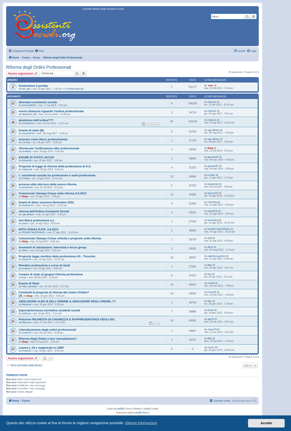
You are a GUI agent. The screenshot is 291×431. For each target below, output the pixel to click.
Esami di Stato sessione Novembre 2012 (46, 202)
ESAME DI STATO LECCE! (36, 157)
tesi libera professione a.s (36, 220)
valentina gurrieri (216, 256)
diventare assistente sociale (38, 102)
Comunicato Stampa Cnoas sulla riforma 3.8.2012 (52, 193)
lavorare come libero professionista (43, 139)
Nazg (210, 148)
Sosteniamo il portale (33, 85)
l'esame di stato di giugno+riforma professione (51, 274)
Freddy (25, 178)
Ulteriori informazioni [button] (141, 423)
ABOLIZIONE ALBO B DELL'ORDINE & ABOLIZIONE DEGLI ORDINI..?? (67, 301)
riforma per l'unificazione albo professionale (49, 148)
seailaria (26, 151)
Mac (209, 265)
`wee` (210, 85)
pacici (25, 223)
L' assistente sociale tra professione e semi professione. (57, 175)
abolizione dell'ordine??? (36, 120)
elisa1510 (212, 211)
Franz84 (211, 292)
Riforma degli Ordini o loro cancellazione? (48, 338)
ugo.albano (213, 130)
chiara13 (26, 350)
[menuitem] (39, 51)
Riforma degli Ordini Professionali (38, 67)
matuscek (27, 169)
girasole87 (213, 157)
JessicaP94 (28, 133)
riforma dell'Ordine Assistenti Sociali (44, 211)
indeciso (211, 102)
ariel (209, 238)
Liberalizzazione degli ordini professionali (47, 329)
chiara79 (26, 259)
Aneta (210, 310)
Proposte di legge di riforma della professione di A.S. (55, 166)
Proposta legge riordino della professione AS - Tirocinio (57, 256)
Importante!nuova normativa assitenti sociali (49, 310)
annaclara (212, 220)
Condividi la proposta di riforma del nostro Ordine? (54, 292)
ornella (211, 283)
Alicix (25, 250)
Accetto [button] (266, 423)
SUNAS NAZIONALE (33, 232)
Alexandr (26, 304)
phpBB (120, 409)
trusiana (26, 268)
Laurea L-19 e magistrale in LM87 (41, 347)
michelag (212, 202)
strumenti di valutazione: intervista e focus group (52, 247)
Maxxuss (26, 322)
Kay (24, 277)
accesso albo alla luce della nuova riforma (48, 184)
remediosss (28, 123)
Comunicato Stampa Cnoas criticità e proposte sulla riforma (60, 238)
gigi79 (210, 319)
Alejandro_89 (29, 114)
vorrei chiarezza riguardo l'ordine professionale (51, 111)
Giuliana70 (28, 205)
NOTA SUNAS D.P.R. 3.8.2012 (39, 229)
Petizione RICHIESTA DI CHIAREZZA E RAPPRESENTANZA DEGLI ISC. (67, 319)
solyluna (26, 313)
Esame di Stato (29, 283)
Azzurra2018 (29, 105)
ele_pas (26, 88)
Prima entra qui (75, 88)
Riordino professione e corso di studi (44, 265)
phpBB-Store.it (142, 412)
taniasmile (27, 187)
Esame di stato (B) (31, 130)
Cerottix (26, 142)
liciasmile (27, 160)
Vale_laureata (29, 286)
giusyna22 (212, 193)
